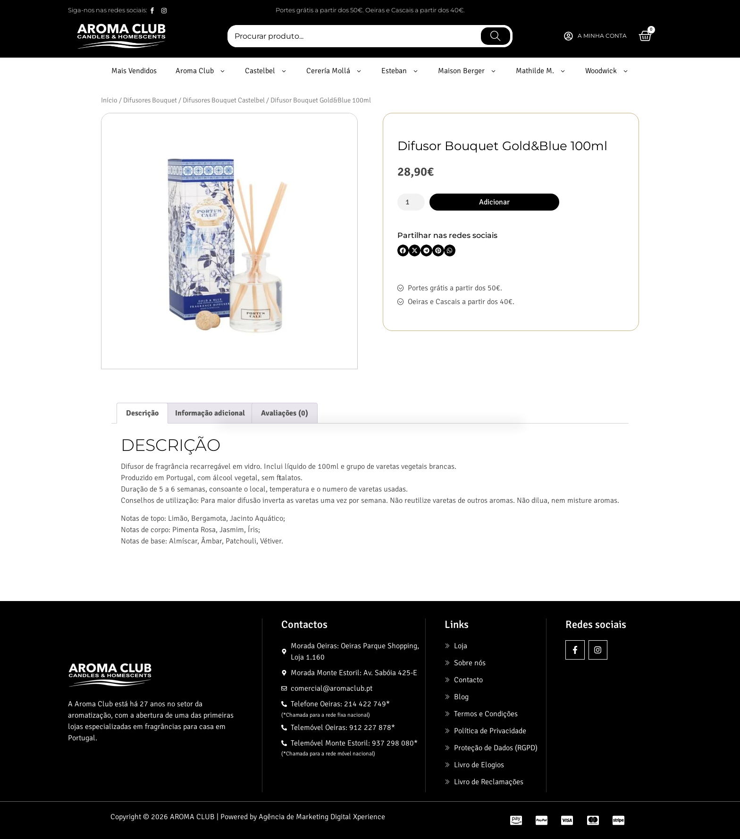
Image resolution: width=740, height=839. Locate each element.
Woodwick (607, 70)
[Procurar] (496, 36)
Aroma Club (201, 70)
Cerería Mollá (334, 70)
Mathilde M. (541, 70)
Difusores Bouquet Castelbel (224, 100)
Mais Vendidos (134, 71)
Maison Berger (467, 70)
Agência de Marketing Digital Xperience (322, 817)
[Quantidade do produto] (411, 202)
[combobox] (353, 36)
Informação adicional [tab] (210, 413)
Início (109, 100)
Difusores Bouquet (150, 100)
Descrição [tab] (142, 413)
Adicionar (494, 202)
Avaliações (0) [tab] (284, 413)
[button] (403, 250)
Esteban (400, 70)
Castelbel (266, 70)
